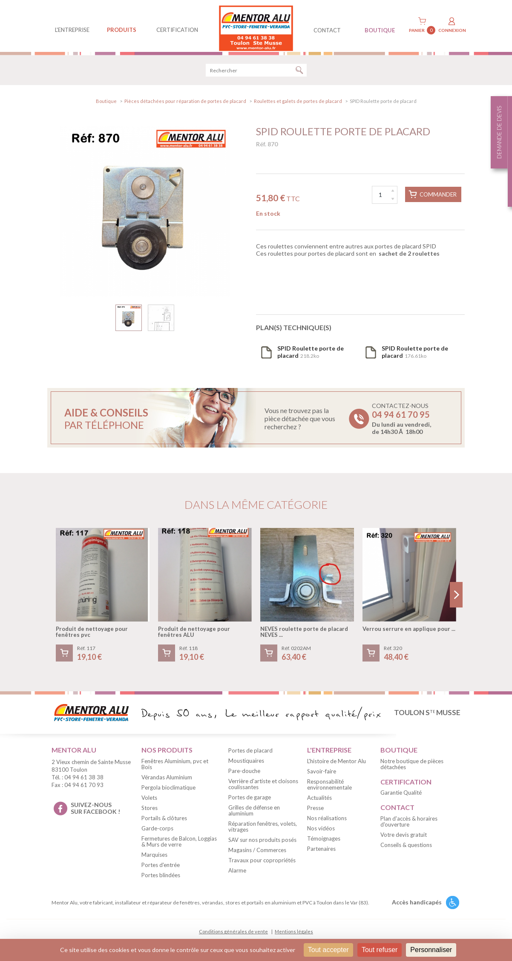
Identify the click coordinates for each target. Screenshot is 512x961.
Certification (177, 29)
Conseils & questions (406, 849)
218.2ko (310, 356)
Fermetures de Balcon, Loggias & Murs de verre (179, 845)
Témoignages (323, 842)
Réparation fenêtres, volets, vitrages (262, 830)
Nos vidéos (321, 832)
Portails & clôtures (164, 822)
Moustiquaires (246, 764)
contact (327, 30)
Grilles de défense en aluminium (254, 814)
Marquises (154, 858)
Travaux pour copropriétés (262, 864)
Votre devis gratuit (403, 839)
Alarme (237, 874)
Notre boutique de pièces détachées (411, 768)
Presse (315, 812)
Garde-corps (157, 832)
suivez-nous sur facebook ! (95, 812)
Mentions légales (294, 935)
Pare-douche (244, 775)
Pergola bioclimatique (168, 791)
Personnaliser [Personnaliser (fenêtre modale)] (431, 949)
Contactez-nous (401, 422)
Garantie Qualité (401, 796)
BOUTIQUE (380, 30)
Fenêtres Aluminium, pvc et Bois (174, 768)
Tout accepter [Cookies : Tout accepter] (328, 949)
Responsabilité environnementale (329, 788)
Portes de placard (250, 754)
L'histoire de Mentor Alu (336, 765)
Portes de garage (249, 801)
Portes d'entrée (160, 869)
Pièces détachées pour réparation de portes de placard (185, 105)
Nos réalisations (327, 822)
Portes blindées (160, 879)
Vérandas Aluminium (166, 781)
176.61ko (415, 356)
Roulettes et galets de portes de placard (298, 105)
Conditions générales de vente (233, 935)
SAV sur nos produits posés (262, 844)
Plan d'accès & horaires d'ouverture (408, 825)
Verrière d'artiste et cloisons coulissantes (263, 788)
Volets (149, 801)
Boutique (106, 105)
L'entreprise (72, 29)
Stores (149, 812)
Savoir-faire (321, 775)
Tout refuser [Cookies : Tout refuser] (379, 949)
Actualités (319, 801)
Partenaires (321, 853)
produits (121, 29)
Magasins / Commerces (257, 854)
